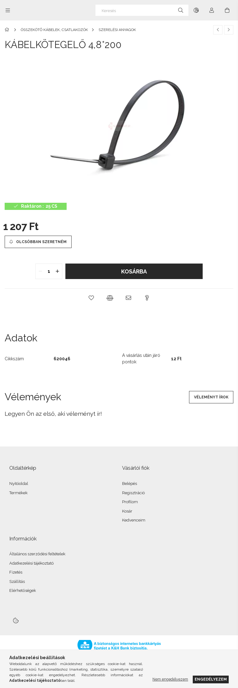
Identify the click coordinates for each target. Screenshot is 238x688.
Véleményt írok (211, 397)
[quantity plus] (57, 271)
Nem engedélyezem (170, 679)
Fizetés (15, 572)
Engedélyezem (211, 679)
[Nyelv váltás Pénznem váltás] (196, 10)
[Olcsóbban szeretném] (38, 242)
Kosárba (134, 271)
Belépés (129, 483)
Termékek (18, 492)
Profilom (130, 501)
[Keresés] (141, 10)
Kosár (127, 511)
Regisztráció (133, 492)
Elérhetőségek (22, 590)
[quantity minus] (40, 271)
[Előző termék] (218, 29)
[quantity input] (49, 271)
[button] (91, 298)
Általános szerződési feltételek (37, 554)
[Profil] (211, 10)
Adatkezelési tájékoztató (31, 563)
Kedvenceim (133, 520)
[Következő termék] (228, 29)
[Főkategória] (8, 30)
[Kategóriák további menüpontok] (7, 10)
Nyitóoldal (18, 483)
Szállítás (17, 581)
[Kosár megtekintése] (227, 10)
